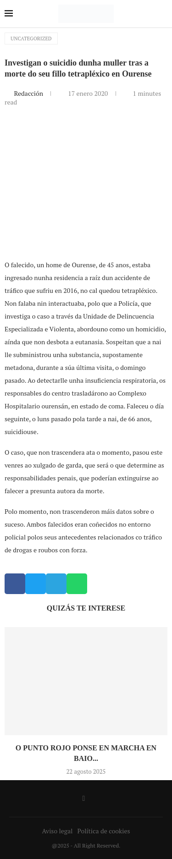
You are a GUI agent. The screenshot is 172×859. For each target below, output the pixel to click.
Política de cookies (103, 830)
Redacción (29, 93)
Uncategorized (31, 38)
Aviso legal (57, 830)
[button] (15, 583)
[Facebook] (84, 798)
